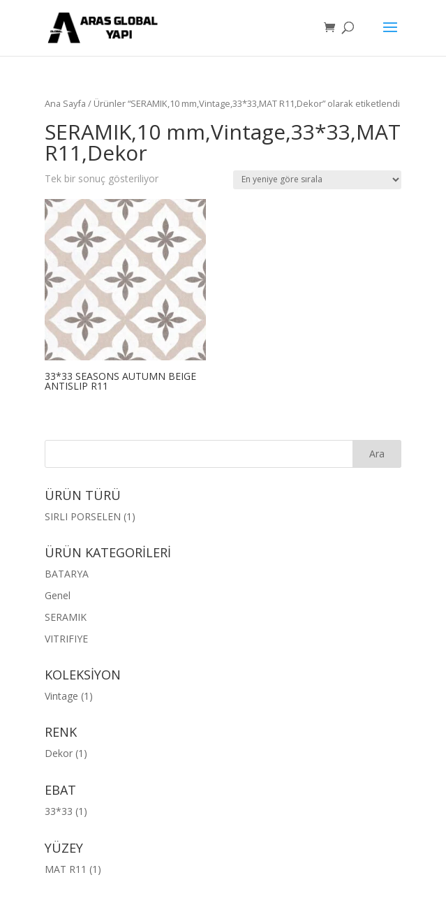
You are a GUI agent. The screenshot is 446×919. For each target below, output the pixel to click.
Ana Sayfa (65, 103)
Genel (57, 595)
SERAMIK (66, 617)
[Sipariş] (317, 179)
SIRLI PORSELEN (83, 516)
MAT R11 (66, 869)
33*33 (59, 811)
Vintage (61, 696)
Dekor (59, 753)
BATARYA (67, 573)
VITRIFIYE (66, 638)
